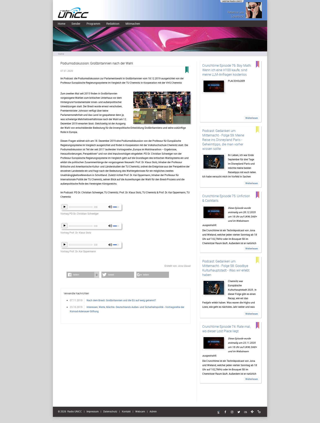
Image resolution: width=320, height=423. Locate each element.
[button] (83, 275)
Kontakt (126, 411)
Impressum (93, 411)
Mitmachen (133, 23)
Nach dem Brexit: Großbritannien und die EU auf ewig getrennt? (121, 300)
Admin (153, 411)
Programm (93, 23)
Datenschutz (110, 411)
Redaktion (112, 23)
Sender (75, 23)
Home (61, 23)
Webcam (140, 411)
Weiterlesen (251, 118)
